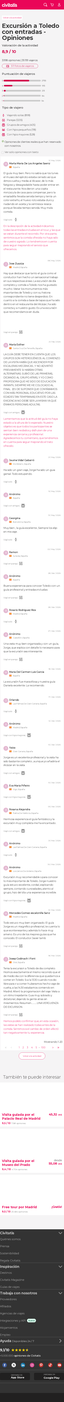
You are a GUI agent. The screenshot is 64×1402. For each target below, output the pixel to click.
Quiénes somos (10, 1239)
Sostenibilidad (9, 1253)
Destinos (6, 1272)
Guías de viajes (9, 1287)
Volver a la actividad (12, 17)
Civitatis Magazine (12, 1280)
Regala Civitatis (10, 1260)
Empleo (5, 1335)
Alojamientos (9, 1327)
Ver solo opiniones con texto (21, 152)
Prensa (4, 1246)
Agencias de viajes (12, 1313)
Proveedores (8, 1299)
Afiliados (5, 1306)
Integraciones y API (13, 1320)
